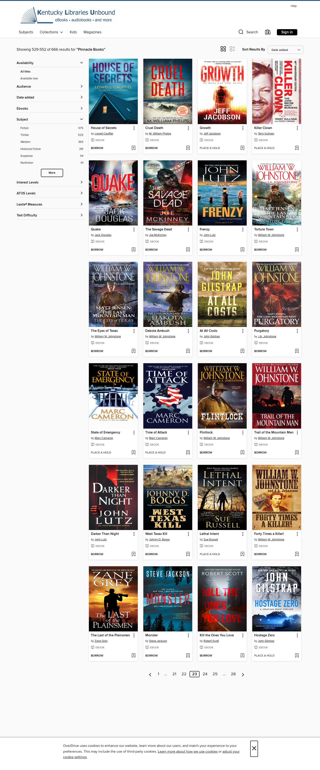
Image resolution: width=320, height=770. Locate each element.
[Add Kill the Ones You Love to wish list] (242, 656)
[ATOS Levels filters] (50, 193)
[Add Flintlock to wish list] (242, 453)
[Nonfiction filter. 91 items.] (51, 163)
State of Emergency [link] (105, 433)
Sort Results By (253, 49)
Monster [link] (151, 635)
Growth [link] (205, 128)
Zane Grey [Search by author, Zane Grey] (101, 641)
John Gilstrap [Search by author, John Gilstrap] (212, 336)
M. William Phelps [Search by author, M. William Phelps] (160, 133)
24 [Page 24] (205, 674)
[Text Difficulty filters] (50, 215)
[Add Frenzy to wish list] (242, 250)
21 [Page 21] (174, 674)
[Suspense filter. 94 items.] (51, 156)
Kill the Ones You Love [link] (217, 635)
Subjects (26, 32)
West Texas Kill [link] (156, 534)
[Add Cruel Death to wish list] (188, 148)
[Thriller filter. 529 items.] (51, 135)
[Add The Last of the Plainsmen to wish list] (133, 656)
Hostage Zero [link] (264, 635)
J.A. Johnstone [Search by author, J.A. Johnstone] (267, 336)
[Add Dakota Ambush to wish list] (188, 351)
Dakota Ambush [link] (157, 331)
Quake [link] (96, 230)
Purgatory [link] (261, 331)
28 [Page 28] (233, 674)
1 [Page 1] (158, 674)
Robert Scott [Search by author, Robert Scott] (211, 641)
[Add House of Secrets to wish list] (133, 148)
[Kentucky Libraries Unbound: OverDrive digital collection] (68, 15)
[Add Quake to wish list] (133, 250)
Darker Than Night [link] (105, 534)
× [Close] (254, 748)
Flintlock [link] (206, 433)
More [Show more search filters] (52, 173)
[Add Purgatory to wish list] (297, 351)
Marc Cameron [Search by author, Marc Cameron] (104, 438)
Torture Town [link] (264, 230)
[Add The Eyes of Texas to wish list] (133, 351)
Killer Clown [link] (263, 128)
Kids (73, 32)
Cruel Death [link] (154, 128)
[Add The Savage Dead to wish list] (188, 250)
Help (294, 6)
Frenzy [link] (205, 230)
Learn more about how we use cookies (188, 751)
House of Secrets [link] (103, 128)
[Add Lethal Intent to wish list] (242, 554)
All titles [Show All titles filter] (25, 72)
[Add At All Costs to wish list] (242, 351)
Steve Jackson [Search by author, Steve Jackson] (158, 641)
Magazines (93, 32)
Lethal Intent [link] (209, 534)
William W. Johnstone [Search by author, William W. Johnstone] (271, 235)
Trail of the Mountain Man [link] (274, 433)
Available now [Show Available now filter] (29, 78)
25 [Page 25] (215, 674)
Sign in (287, 32)
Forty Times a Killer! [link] (269, 534)
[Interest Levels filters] (50, 182)
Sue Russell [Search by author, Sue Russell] (211, 539)
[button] (247, 33)
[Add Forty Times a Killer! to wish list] (297, 554)
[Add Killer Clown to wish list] (297, 148)
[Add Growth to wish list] (242, 148)
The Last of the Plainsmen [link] (110, 635)
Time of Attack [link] (156, 433)
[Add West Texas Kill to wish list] (188, 554)
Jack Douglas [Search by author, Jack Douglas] (103, 235)
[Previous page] (150, 674)
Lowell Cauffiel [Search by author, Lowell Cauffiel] (104, 133)
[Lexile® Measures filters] (50, 204)
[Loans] (268, 33)
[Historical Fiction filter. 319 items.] (51, 149)
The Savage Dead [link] (158, 230)
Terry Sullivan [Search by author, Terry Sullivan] (266, 133)
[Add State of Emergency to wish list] (133, 453)
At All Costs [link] (208, 331)
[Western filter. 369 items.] (51, 142)
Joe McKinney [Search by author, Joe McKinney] (157, 235)
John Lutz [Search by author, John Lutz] (210, 235)
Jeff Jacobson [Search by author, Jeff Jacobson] (212, 133)
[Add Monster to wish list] (188, 656)
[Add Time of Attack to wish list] (188, 453)
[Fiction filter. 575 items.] (51, 128)
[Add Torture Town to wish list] (297, 250)
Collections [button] (51, 32)
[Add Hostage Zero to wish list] (297, 656)
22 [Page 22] (184, 674)
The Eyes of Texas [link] (104, 331)
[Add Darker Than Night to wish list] (133, 554)
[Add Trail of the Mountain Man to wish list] (297, 453)
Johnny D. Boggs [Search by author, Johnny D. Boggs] (159, 539)
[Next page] (243, 674)
